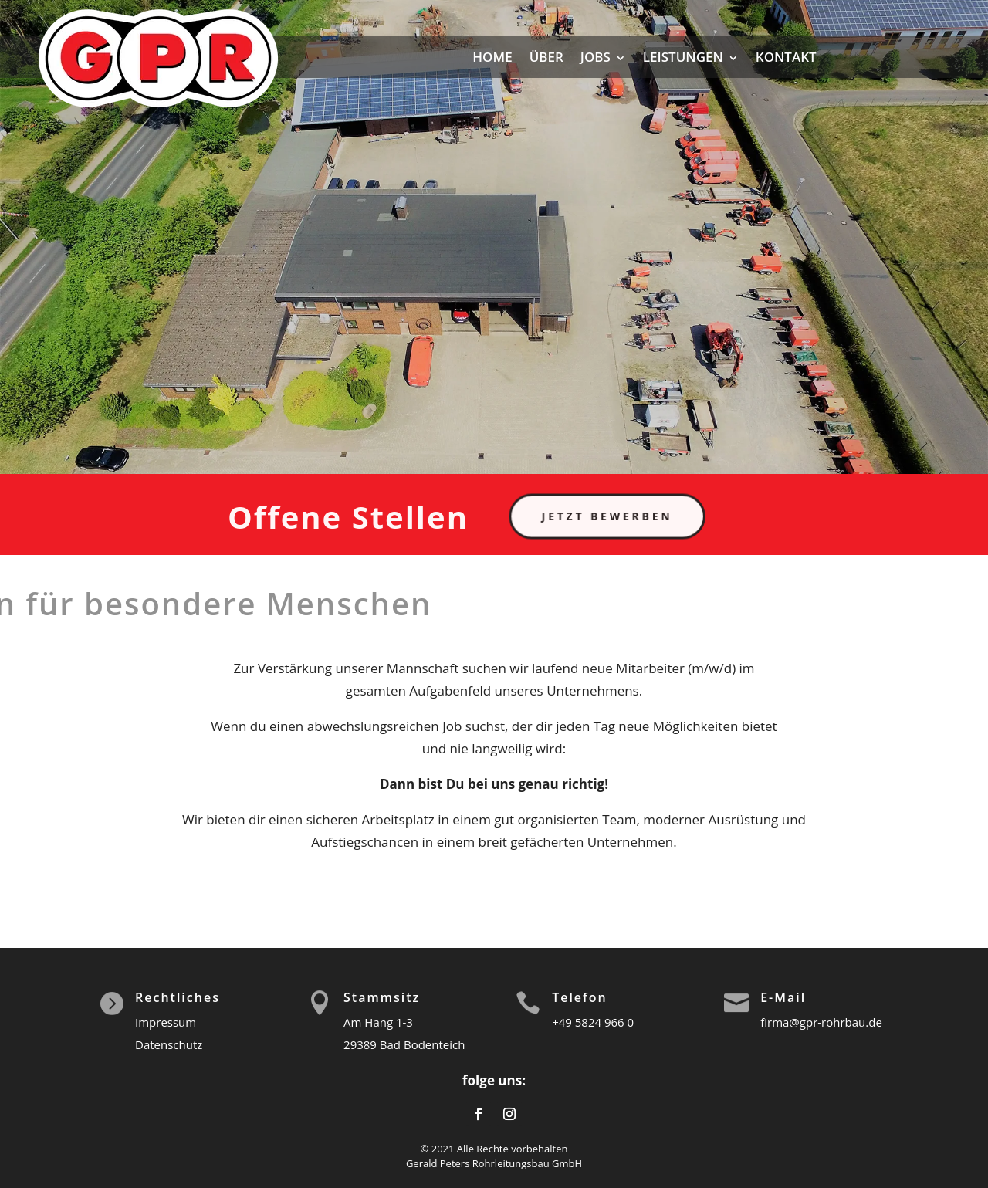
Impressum (165, 1022)
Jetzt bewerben (615, 516)
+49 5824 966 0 (593, 1022)
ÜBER (546, 57)
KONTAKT (786, 57)
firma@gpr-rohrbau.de (821, 1022)
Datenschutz (168, 1044)
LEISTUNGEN (683, 57)
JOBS (595, 57)
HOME (492, 57)
